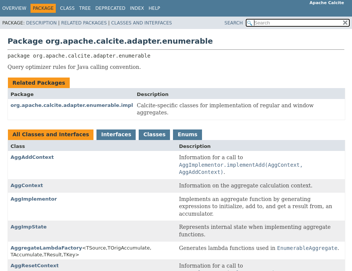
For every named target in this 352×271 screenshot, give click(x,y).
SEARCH (234, 23)
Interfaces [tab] (116, 134)
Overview (14, 8)
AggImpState (29, 227)
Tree (85, 8)
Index (137, 8)
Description (41, 23)
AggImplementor (34, 199)
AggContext (27, 185)
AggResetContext (35, 265)
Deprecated (110, 8)
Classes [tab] (154, 134)
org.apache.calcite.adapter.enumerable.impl (72, 105)
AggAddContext (32, 157)
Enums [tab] (187, 134)
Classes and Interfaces (141, 23)
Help (154, 8)
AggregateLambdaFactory (46, 248)
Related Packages (84, 23)
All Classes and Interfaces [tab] (50, 134)
